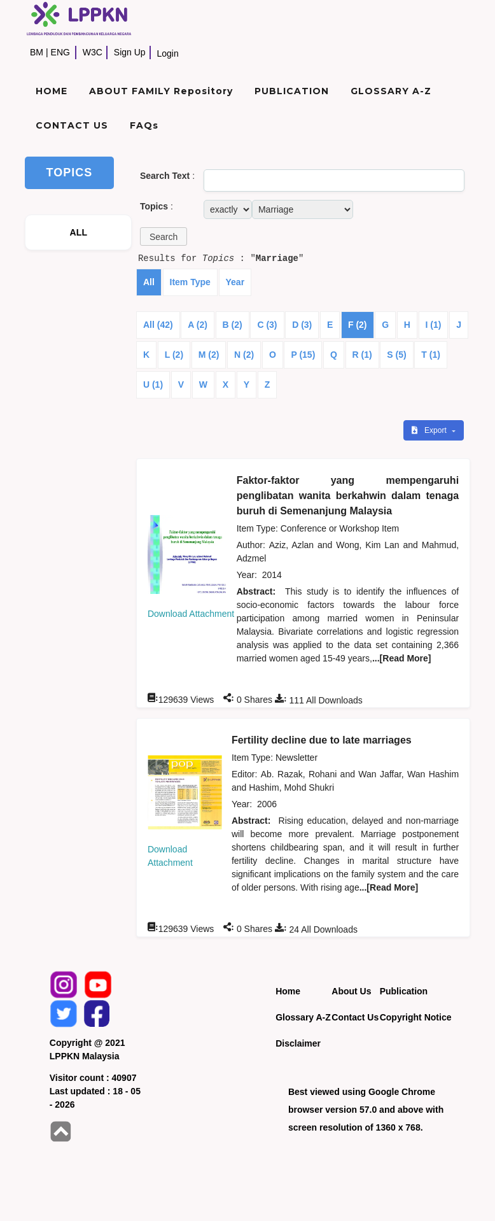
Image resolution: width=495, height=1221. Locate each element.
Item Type (190, 282)
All (149, 282)
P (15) (303, 354)
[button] (163, 236)
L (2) (174, 354)
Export (430, 430)
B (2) (232, 325)
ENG (60, 52)
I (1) (434, 325)
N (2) (244, 354)
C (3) (267, 325)
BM (36, 52)
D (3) (302, 325)
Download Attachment (191, 614)
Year (235, 282)
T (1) (430, 354)
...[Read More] (401, 658)
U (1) (153, 384)
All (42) (158, 325)
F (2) (357, 325)
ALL (78, 232)
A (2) (197, 325)
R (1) (362, 354)
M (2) (209, 354)
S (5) (396, 354)
